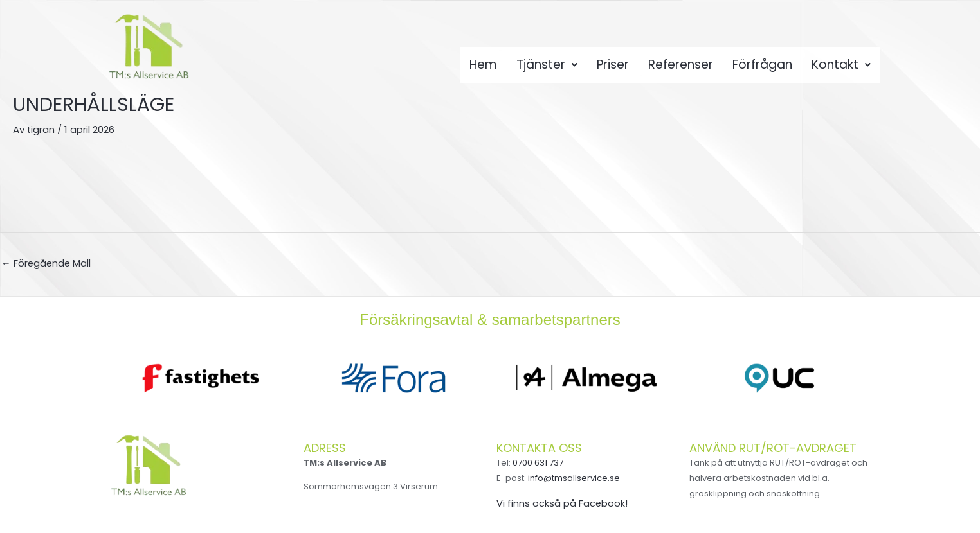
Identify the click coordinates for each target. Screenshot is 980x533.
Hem (480, 68)
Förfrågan (764, 68)
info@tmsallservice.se (574, 479)
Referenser (681, 68)
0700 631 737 (538, 463)
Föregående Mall (47, 263)
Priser (612, 68)
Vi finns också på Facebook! (562, 504)
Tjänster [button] (545, 68)
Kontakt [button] (844, 68)
